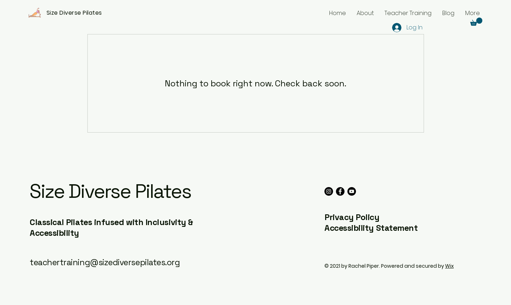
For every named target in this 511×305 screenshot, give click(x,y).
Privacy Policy (352, 217)
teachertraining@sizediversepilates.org (105, 262)
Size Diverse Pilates (110, 191)
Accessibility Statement (371, 228)
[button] (476, 22)
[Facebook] (340, 191)
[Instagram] (328, 191)
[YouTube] (351, 191)
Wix (449, 266)
